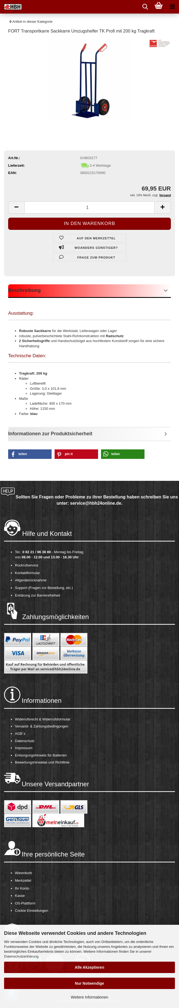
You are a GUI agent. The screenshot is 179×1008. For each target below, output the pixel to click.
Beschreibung (24, 290)
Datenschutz (24, 741)
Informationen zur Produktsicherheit (50, 433)
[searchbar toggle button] (145, 7)
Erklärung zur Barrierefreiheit (37, 595)
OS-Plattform (25, 903)
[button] (30, 454)
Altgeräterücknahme (30, 580)
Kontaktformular (27, 573)
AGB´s (20, 734)
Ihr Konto (22, 888)
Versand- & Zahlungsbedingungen (41, 726)
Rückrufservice (26, 565)
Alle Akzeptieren (89, 967)
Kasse (20, 896)
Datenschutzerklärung (21, 956)
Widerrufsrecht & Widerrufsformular (42, 719)
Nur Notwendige (89, 983)
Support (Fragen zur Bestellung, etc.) (44, 588)
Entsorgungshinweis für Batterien (41, 755)
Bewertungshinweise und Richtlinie (42, 762)
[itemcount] (89, 207)
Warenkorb (23, 873)
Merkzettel (23, 880)
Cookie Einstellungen (31, 911)
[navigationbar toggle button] (172, 7)
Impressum (23, 748)
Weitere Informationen (89, 997)
